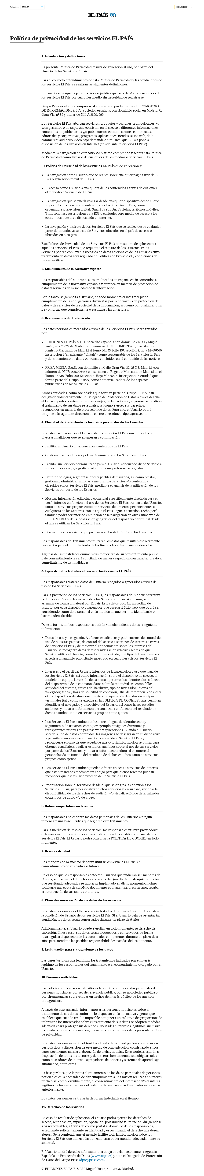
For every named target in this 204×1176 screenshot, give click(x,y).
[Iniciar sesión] (184, 7)
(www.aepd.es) (102, 1156)
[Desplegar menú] (12, 15)
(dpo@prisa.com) (92, 1160)
